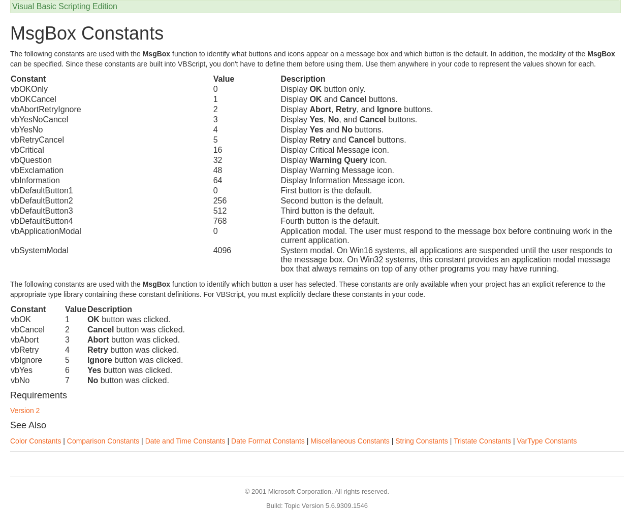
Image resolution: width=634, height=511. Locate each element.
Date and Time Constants (185, 441)
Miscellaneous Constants (350, 441)
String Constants (421, 441)
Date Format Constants (268, 441)
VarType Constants (547, 441)
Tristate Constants (482, 441)
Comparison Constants (103, 441)
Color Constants (35, 441)
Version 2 (25, 410)
